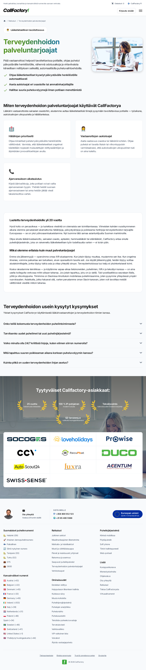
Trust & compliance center (85, 655)
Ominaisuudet (59, 580)
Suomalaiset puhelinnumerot (18, 530)
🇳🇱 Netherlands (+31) (13, 611)
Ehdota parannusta (64, 655)
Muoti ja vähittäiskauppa (63, 548)
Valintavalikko (58, 629)
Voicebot (56, 638)
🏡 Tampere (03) (11, 553)
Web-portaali (106, 553)
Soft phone (105, 544)
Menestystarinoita (108, 571)
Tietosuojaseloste (46, 655)
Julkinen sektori (59, 535)
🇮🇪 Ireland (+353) (11, 602)
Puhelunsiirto (57, 611)
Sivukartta (102, 655)
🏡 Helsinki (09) (10, 535)
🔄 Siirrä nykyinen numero (15, 548)
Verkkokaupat (58, 571)
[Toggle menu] (141, 11)
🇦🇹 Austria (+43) (11, 580)
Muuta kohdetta (59, 598)
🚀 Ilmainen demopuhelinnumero (18, 540)
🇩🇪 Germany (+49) (12, 598)
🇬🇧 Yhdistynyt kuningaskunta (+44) (19, 638)
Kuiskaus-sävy (58, 594)
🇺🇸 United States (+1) (13, 633)
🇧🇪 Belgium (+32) (11, 585)
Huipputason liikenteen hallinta (65, 589)
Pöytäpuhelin (106, 540)
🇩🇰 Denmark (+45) (12, 589)
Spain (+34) (8, 620)
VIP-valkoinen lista (60, 633)
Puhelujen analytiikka (61, 607)
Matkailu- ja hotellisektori (63, 544)
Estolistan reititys (59, 585)
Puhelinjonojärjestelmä (61, 602)
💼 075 (6, 562)
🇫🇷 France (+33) (11, 594)
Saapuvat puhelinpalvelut (63, 562)
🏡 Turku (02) (9, 557)
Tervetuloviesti (58, 624)
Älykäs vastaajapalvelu (62, 642)
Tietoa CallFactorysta (109, 589)
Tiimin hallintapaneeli (109, 548)
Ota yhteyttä (105, 580)
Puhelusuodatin (58, 616)
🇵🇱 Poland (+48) (11, 616)
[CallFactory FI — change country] (135, 3)
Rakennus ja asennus (61, 557)
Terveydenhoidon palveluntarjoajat (32, 21)
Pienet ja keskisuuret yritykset (65, 553)
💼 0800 (7, 566)
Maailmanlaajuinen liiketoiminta (65, 540)
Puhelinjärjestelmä (109, 530)
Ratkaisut (12, 21)
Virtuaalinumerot (107, 594)
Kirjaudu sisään (126, 11)
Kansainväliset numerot (15, 575)
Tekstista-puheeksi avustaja (64, 620)
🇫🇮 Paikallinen (9, 544)
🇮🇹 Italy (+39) (9, 607)
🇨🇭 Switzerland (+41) (13, 629)
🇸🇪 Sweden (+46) (11, 624)
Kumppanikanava (108, 567)
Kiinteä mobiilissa (107, 535)
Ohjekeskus (105, 576)
